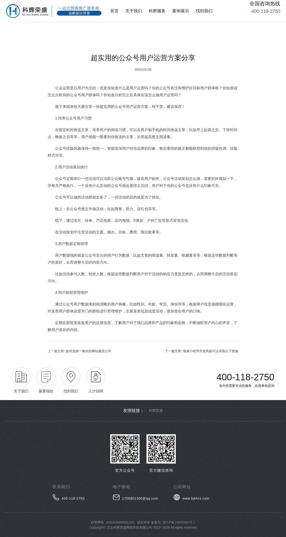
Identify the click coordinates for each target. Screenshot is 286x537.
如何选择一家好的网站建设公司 (88, 351)
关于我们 (133, 11)
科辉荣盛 (156, 410)
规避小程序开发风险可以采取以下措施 (210, 351)
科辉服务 (157, 11)
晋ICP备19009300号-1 (179, 522)
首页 (114, 11)
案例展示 (180, 11)
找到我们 (204, 11)
